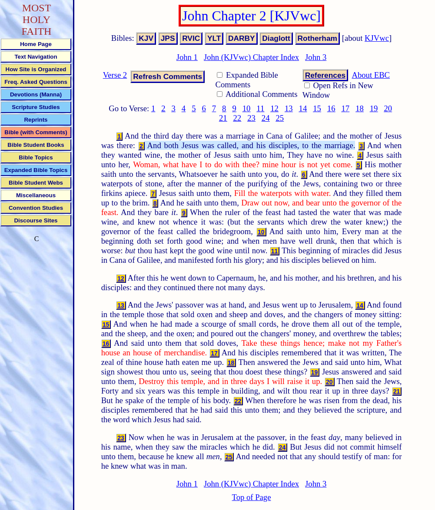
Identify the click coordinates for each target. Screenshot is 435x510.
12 (274, 108)
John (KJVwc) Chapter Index (251, 57)
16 (331, 108)
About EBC (371, 74)
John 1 (187, 57)
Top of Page (251, 497)
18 (359, 108)
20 (388, 108)
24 (266, 118)
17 (345, 108)
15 (317, 108)
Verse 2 (115, 74)
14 (303, 108)
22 (237, 118)
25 (280, 118)
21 (223, 118)
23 (251, 118)
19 (374, 108)
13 (289, 108)
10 (246, 108)
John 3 (315, 57)
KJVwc (377, 38)
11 (260, 108)
